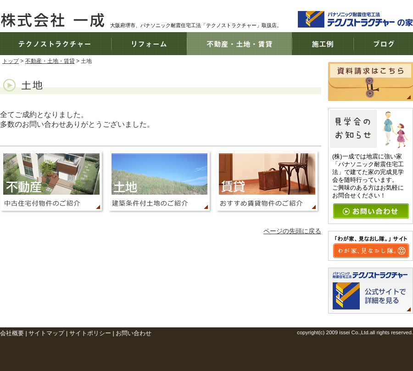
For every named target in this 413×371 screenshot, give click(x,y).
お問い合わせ (133, 333)
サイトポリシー (90, 333)
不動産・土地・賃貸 (239, 43)
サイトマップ (46, 333)
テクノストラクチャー (55, 43)
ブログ (383, 43)
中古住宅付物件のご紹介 (53, 182)
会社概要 (12, 333)
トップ (10, 61)
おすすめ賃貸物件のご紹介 (267, 182)
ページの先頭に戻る (292, 231)
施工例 (322, 43)
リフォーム (149, 43)
